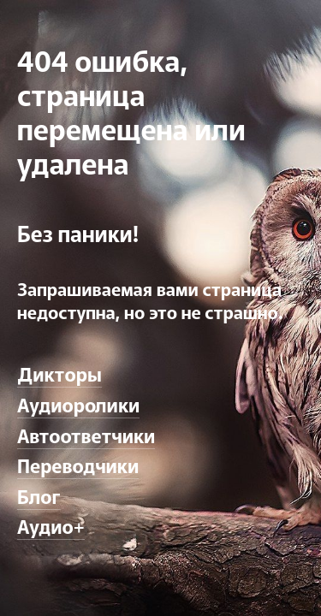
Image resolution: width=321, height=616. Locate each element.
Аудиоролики (78, 404)
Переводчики (78, 464)
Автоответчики (86, 434)
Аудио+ (51, 525)
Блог (39, 495)
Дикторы (59, 373)
